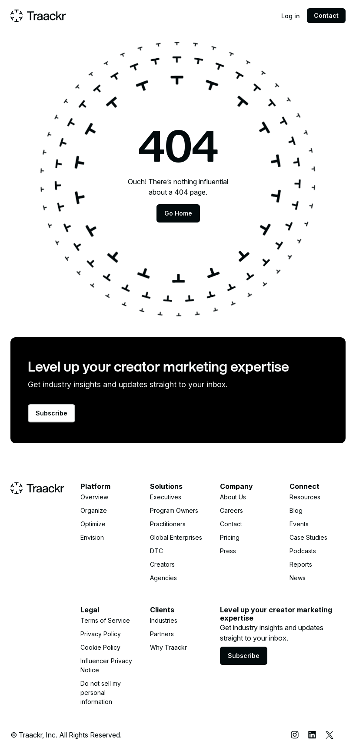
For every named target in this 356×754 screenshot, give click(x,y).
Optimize (93, 524)
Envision (92, 537)
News (297, 577)
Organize (93, 510)
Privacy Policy (100, 634)
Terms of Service (105, 620)
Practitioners (168, 524)
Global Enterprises (176, 537)
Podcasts (302, 551)
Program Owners (174, 510)
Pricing (230, 537)
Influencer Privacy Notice (106, 665)
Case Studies (308, 537)
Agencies (163, 577)
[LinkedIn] (312, 735)
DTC (156, 551)
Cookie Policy (100, 647)
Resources (304, 497)
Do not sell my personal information (100, 692)
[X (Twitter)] (329, 735)
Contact (326, 15)
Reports (300, 564)
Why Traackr (168, 647)
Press (228, 551)
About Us (233, 497)
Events (299, 524)
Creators (162, 564)
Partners (162, 634)
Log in (290, 16)
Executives (165, 497)
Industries (163, 620)
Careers (231, 510)
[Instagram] (294, 735)
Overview (94, 497)
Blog (296, 510)
